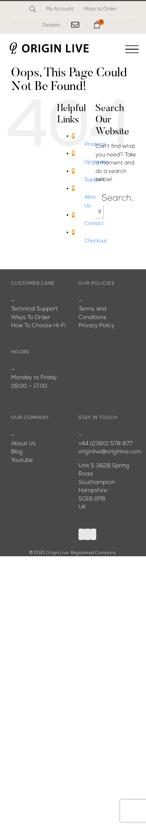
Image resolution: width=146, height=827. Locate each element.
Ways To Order (30, 318)
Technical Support (34, 309)
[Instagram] (93, 534)
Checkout (95, 241)
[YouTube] (87, 534)
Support (94, 180)
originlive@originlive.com (110, 452)
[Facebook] (81, 534)
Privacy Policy (96, 326)
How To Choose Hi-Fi (38, 326)
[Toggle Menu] (132, 49)
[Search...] (117, 198)
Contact (94, 223)
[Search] (33, 9)
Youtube (22, 460)
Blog (16, 452)
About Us (23, 444)
